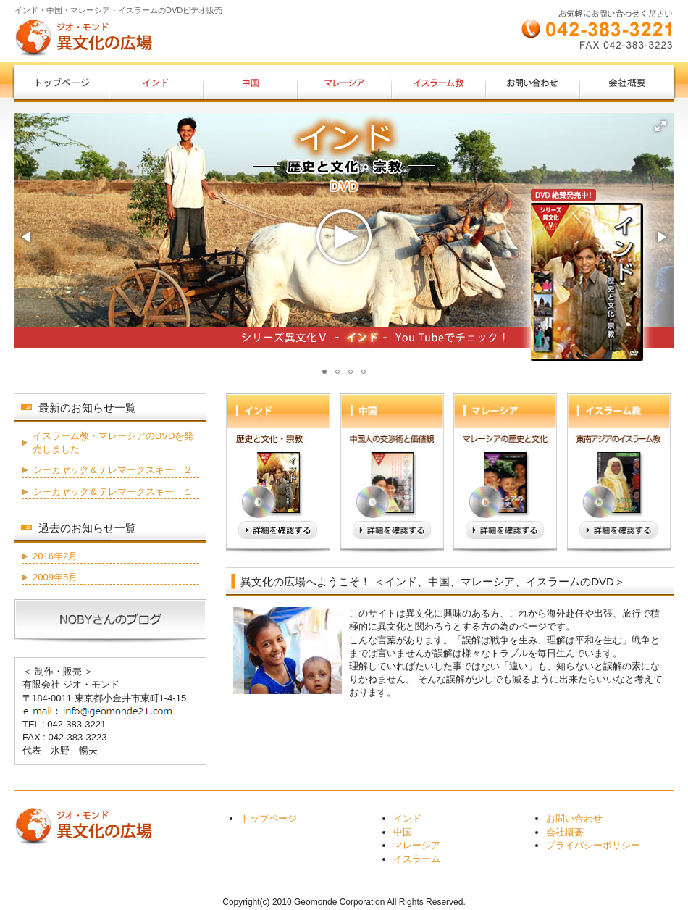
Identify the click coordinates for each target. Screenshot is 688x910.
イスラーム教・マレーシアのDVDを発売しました (113, 442)
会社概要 (565, 832)
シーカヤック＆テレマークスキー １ (113, 491)
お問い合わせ (574, 818)
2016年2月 (55, 556)
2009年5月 (55, 577)
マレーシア (416, 845)
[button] (660, 126)
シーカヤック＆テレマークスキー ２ (113, 469)
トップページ (268, 818)
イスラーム (416, 858)
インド (407, 818)
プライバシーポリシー (593, 845)
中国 (402, 832)
